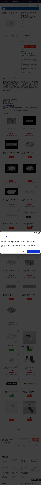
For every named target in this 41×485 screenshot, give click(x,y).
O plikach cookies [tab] (33, 236)
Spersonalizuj (20, 251)
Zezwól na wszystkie (33, 251)
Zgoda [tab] (7, 236)
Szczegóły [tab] (20, 236)
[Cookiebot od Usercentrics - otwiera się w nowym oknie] (35, 233)
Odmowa (7, 251)
